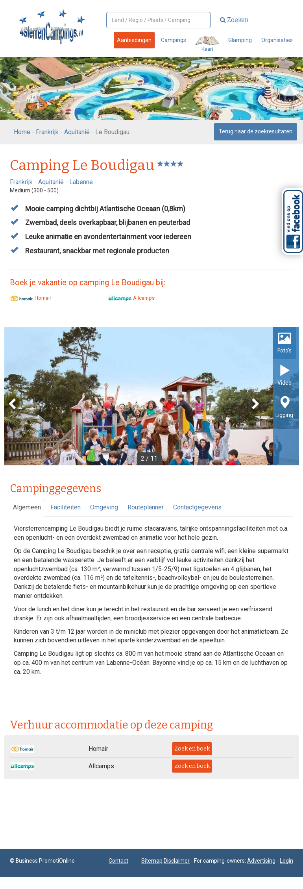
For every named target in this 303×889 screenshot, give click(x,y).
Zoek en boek (192, 748)
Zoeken (234, 20)
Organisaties (277, 40)
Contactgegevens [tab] (197, 507)
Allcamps (131, 298)
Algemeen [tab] (27, 507)
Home (22, 132)
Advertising (261, 861)
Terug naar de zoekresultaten (255, 131)
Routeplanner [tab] (145, 507)
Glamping (240, 40)
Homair (30, 298)
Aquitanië (77, 132)
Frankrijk (47, 132)
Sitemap (152, 861)
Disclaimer (177, 861)
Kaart (207, 44)
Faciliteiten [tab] (65, 507)
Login (286, 861)
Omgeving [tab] (104, 507)
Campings (173, 40)
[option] (151, 396)
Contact (118, 861)
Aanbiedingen (134, 40)
